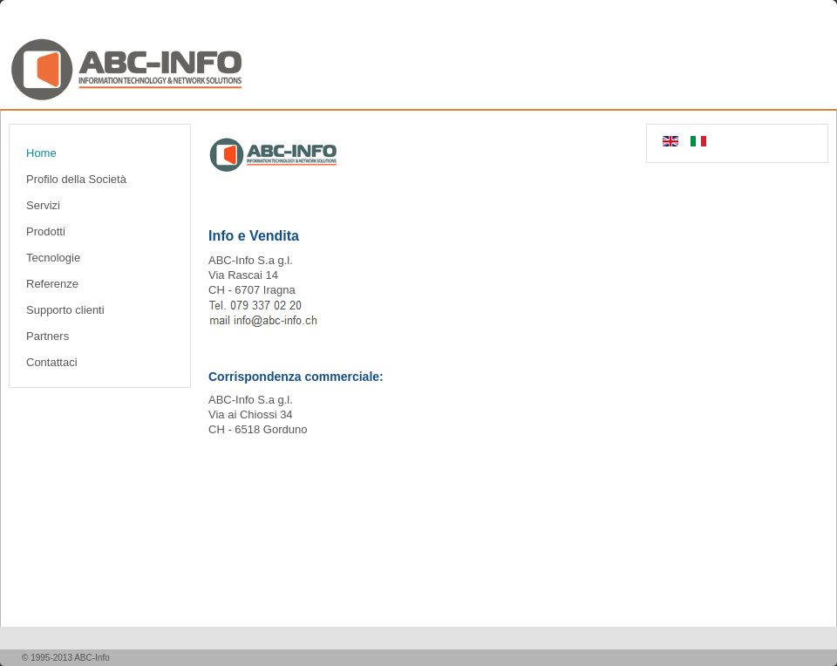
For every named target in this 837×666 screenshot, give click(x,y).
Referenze (52, 283)
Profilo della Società (76, 179)
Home (41, 153)
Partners (47, 336)
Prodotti (45, 231)
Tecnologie (53, 257)
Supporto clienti (65, 309)
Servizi (43, 205)
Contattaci (52, 362)
